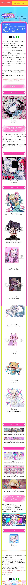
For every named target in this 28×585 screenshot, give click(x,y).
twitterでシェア (10, 37)
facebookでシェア (14, 37)
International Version (19, 3)
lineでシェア (17, 37)
